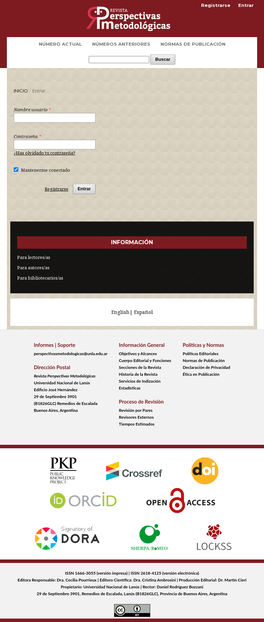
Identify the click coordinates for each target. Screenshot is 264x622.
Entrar (246, 5)
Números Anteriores (121, 44)
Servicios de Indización (140, 381)
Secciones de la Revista (140, 367)
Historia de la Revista (138, 374)
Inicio (21, 90)
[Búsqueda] (119, 59)
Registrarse (215, 5)
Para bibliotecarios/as (40, 278)
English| (122, 312)
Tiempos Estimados (136, 424)
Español (143, 312)
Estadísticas (130, 388)
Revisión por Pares (136, 410)
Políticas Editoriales (201, 353)
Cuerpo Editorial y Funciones (145, 360)
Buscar (162, 59)
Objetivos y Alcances (138, 353)
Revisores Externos (136, 417)
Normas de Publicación (193, 44)
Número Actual (60, 44)
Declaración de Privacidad (206, 367)
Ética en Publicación (201, 374)
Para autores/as (33, 267)
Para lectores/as (33, 257)
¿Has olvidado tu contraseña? (44, 153)
